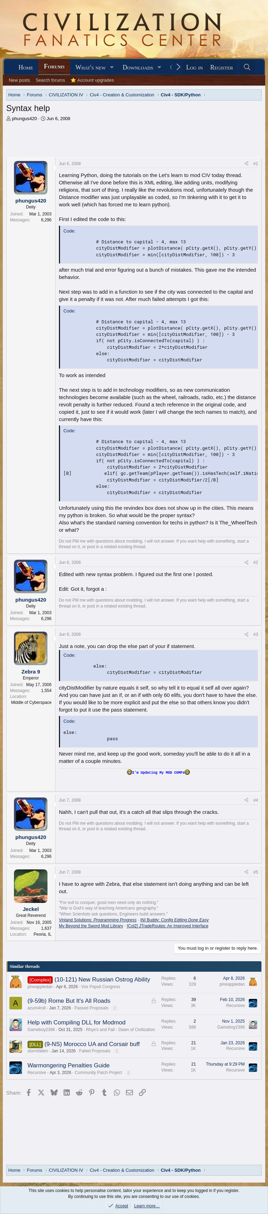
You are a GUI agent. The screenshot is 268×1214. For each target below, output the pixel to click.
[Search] (247, 67)
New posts (19, 80)
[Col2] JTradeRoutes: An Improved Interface (167, 926)
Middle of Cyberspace (31, 702)
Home (25, 67)
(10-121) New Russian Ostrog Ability (102, 979)
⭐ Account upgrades (92, 80)
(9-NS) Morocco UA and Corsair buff (92, 1044)
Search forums (50, 80)
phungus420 (24, 118)
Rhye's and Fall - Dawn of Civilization (120, 1029)
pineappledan (40, 986)
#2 (255, 562)
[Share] (246, 164)
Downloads (138, 67)
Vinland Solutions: (98, 920)
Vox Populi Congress (100, 986)
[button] (112, 67)
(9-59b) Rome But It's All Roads (69, 1001)
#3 (255, 634)
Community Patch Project (98, 1072)
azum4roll (37, 1008)
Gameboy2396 (41, 1029)
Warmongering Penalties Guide (69, 1065)
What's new (90, 67)
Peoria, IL (42, 934)
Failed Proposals (94, 1051)
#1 (255, 163)
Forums (54, 66)
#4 (255, 800)
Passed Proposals (91, 1008)
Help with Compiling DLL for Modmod (77, 1022)
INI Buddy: (174, 920)
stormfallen (38, 1051)
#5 (255, 872)
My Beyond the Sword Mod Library (91, 926)
